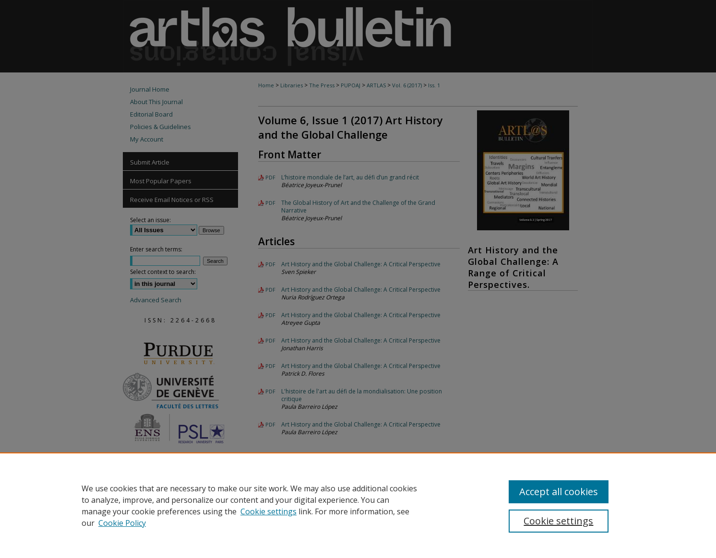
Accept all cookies (558, 491)
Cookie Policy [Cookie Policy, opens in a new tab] (122, 523)
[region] (358, 505)
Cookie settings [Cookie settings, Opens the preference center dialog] (558, 520)
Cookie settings (268, 511)
